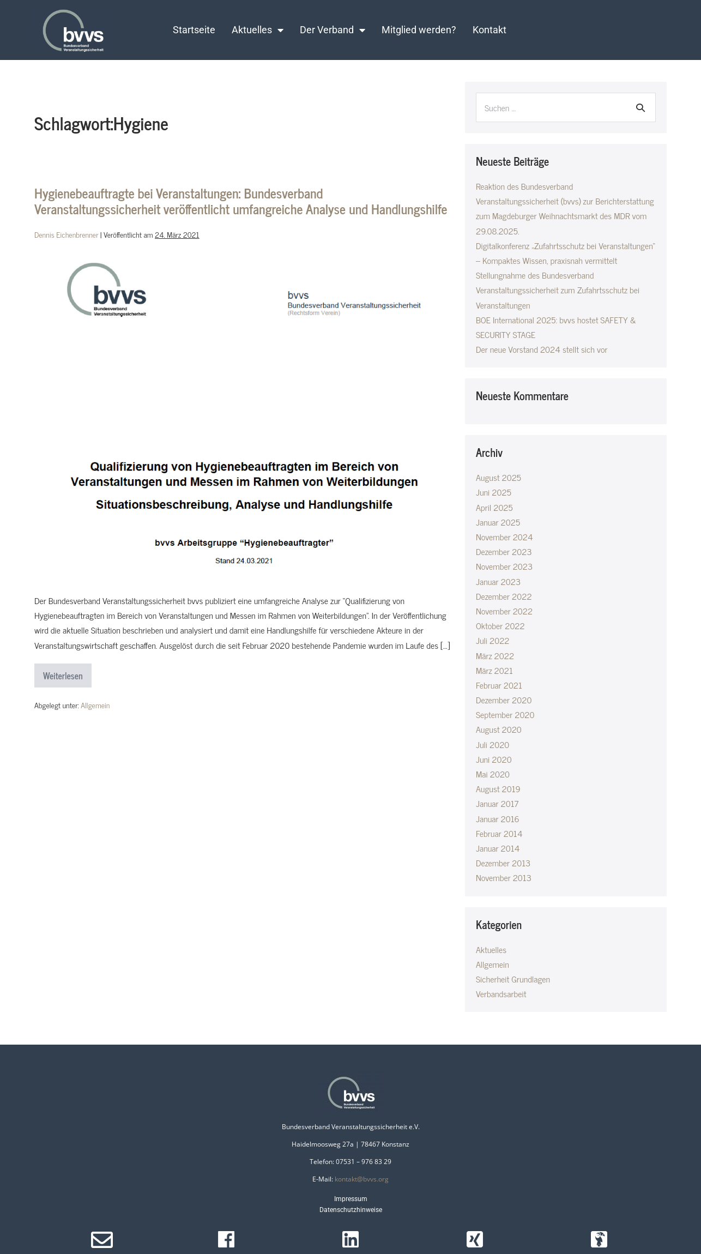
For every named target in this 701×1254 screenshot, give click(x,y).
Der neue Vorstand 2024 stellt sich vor (542, 349)
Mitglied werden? (419, 29)
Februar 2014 (499, 833)
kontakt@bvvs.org (362, 1179)
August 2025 (498, 477)
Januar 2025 (498, 522)
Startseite (194, 29)
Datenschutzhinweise (350, 1210)
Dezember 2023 (504, 551)
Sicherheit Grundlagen (513, 979)
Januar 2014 (498, 848)
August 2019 (498, 788)
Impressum (350, 1199)
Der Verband (332, 30)
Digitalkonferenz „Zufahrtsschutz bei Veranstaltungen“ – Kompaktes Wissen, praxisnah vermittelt (565, 252)
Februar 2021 (499, 685)
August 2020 (499, 729)
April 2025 (494, 507)
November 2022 (504, 611)
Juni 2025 (493, 492)
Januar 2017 (497, 803)
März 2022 (495, 655)
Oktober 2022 (500, 625)
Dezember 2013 (503, 862)
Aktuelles (257, 30)
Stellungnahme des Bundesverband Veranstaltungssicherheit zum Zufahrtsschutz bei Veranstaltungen (557, 289)
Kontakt (489, 29)
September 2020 (505, 714)
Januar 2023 (498, 581)
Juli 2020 (492, 744)
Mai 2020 (493, 774)
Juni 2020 (494, 759)
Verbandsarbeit (501, 993)
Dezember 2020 (503, 699)
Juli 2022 (493, 640)
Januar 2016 (497, 818)
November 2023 (504, 566)
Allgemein (95, 704)
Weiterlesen (67, 673)
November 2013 (503, 877)
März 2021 (494, 670)
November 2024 (504, 536)
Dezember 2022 (504, 596)
